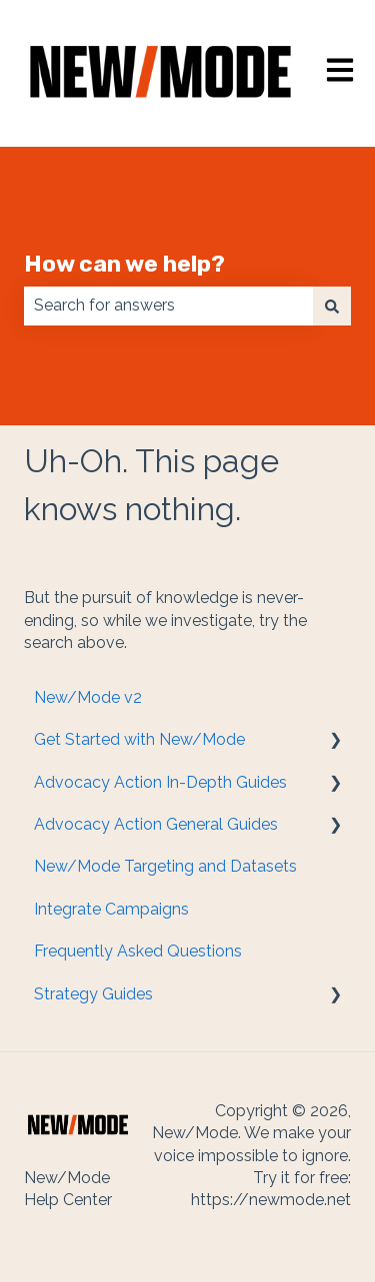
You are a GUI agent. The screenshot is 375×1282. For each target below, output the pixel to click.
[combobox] (168, 305)
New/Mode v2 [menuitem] (88, 697)
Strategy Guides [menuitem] (93, 993)
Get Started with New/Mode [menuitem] (139, 739)
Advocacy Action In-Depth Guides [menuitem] (160, 782)
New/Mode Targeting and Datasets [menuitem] (165, 866)
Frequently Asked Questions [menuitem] (138, 951)
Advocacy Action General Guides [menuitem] (156, 824)
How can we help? (124, 264)
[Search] (332, 305)
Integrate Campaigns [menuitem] (111, 909)
